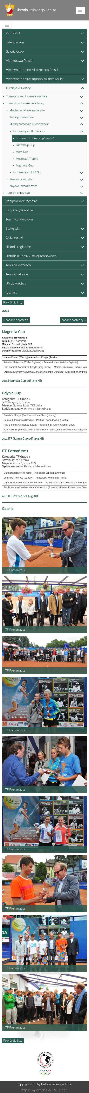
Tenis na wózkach (45, 265)
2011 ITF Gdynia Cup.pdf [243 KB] (23, 438)
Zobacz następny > (73, 320)
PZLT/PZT (45, 33)
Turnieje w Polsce (45, 88)
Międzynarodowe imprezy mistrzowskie (45, 79)
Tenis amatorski (45, 274)
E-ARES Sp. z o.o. (57, 1090)
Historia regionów (45, 247)
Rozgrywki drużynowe (45, 201)
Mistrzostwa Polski (45, 61)
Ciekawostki (45, 238)
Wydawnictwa (45, 284)
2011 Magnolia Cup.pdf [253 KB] (22, 380)
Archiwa (45, 293)
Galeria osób (45, 52)
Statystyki (45, 229)
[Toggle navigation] (80, 10)
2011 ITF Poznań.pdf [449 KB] (20, 496)
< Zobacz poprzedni (16, 320)
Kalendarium (45, 43)
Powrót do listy (12, 302)
